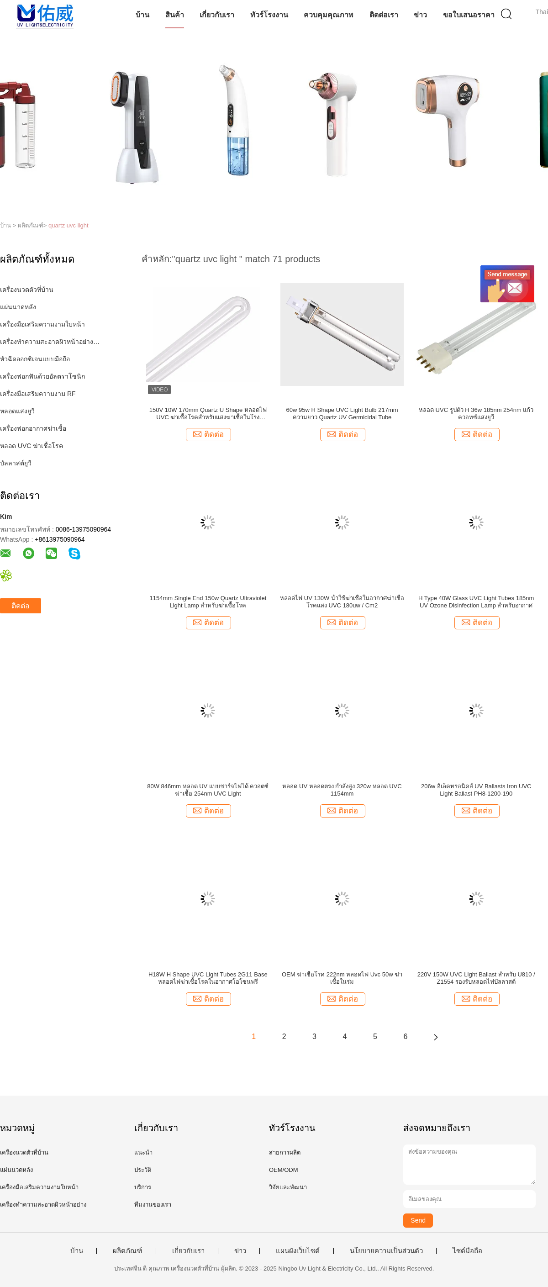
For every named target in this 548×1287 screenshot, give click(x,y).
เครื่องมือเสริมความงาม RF (38, 393)
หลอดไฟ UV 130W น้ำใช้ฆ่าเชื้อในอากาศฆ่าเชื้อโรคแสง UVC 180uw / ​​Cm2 (342, 602)
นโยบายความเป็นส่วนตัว (386, 1251)
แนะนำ (143, 1152)
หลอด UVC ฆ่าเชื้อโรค (31, 445)
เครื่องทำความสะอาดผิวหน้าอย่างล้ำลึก (52, 341)
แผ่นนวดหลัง (18, 307)
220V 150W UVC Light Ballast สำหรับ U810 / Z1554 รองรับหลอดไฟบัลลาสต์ (476, 978)
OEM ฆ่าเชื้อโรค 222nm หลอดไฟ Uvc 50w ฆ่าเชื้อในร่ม (342, 978)
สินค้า (174, 15)
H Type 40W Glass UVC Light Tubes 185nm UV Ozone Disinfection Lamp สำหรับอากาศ (476, 602)
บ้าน (142, 15)
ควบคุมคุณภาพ (328, 15)
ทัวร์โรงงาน (269, 15)
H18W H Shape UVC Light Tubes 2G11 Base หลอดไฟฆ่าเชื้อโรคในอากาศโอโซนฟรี (208, 978)
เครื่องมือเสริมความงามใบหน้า (42, 324)
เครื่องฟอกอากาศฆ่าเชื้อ (33, 428)
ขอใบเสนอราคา (469, 15)
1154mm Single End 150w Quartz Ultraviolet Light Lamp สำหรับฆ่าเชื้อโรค (207, 602)
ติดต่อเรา (383, 15)
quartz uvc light (68, 225)
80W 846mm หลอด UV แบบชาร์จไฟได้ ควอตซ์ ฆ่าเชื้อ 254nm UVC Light (208, 790)
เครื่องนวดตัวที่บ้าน (26, 289)
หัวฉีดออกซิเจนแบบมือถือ (35, 359)
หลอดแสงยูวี (17, 411)
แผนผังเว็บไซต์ (298, 1251)
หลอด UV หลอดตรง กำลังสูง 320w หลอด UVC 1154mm (341, 790)
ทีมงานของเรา (152, 1204)
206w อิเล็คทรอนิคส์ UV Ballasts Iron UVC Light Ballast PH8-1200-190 (476, 790)
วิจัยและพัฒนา (288, 1187)
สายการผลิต (284, 1152)
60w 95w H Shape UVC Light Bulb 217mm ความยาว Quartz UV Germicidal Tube (342, 413)
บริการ (142, 1187)
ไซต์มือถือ (467, 1251)
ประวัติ (142, 1169)
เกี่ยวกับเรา (217, 15)
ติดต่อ (20, 606)
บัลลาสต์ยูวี (16, 463)
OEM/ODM (283, 1169)
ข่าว (420, 15)
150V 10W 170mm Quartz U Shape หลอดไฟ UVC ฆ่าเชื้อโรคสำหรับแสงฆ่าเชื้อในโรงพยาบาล (208, 413)
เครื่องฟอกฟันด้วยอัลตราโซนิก (42, 376)
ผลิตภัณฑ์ (127, 1251)
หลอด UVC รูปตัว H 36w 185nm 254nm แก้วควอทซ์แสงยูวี (476, 413)
